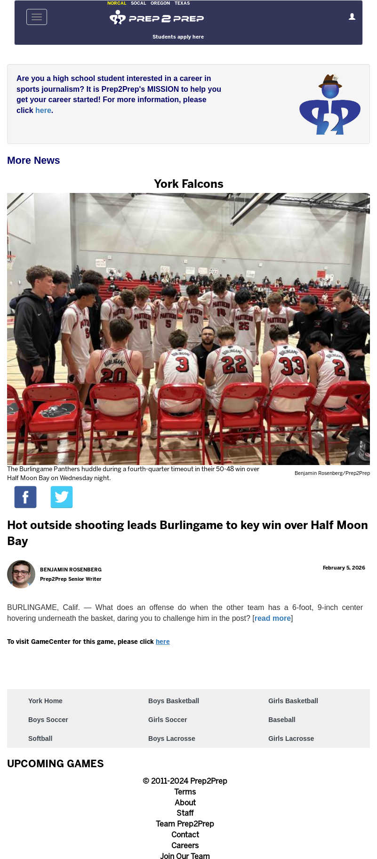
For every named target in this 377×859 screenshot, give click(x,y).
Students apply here (178, 37)
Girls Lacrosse (291, 738)
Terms (185, 792)
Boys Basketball (173, 701)
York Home (45, 701)
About (185, 803)
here (43, 110)
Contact (185, 835)
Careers (185, 846)
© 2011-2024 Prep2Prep (185, 781)
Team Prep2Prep (185, 824)
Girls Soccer (167, 719)
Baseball (282, 719)
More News (33, 160)
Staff (184, 813)
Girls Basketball (293, 701)
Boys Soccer (48, 719)
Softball (40, 738)
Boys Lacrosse (171, 738)
